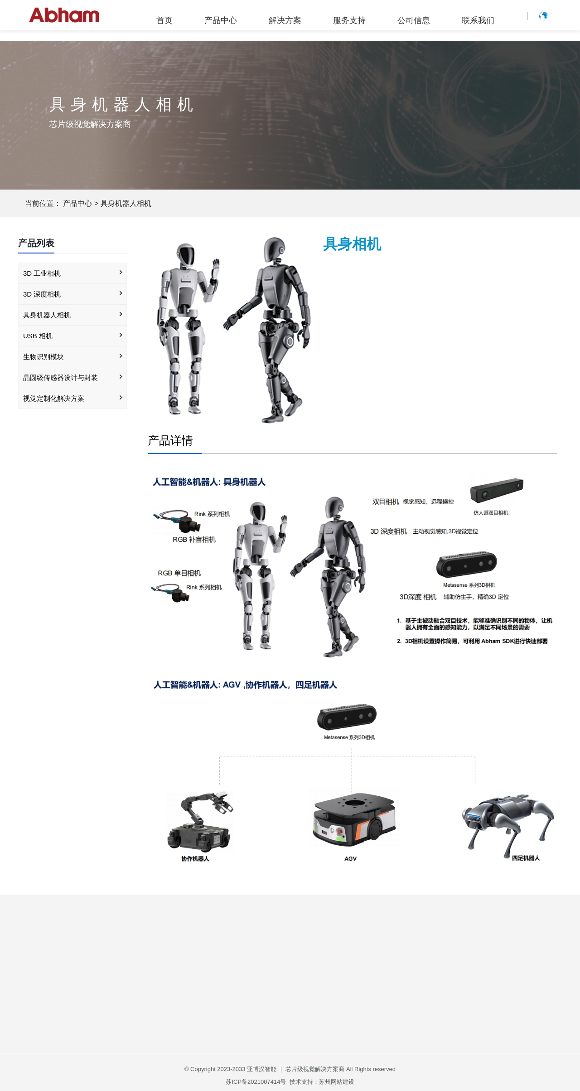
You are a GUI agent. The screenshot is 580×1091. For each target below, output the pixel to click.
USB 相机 (38, 336)
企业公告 (427, 997)
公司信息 (413, 20)
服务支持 (349, 20)
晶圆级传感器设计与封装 (60, 377)
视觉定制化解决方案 (53, 398)
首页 (164, 20)
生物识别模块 (43, 356)
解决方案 (285, 20)
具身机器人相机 (126, 203)
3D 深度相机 (42, 294)
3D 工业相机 (42, 273)
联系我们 (478, 20)
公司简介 (427, 981)
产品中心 (220, 20)
